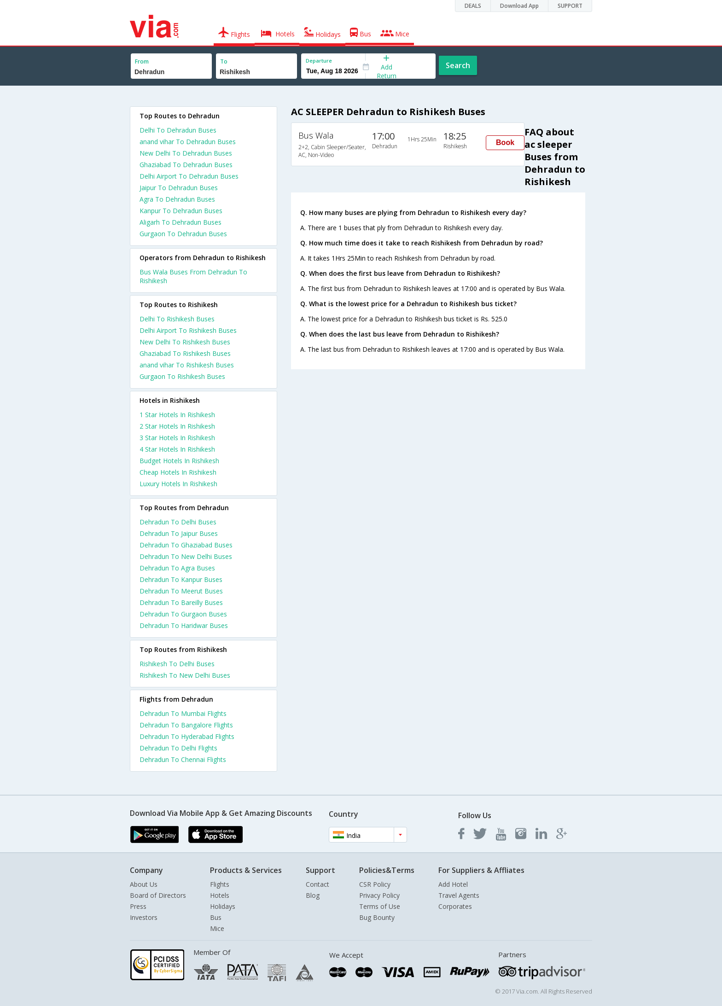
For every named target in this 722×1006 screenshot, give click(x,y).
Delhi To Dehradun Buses (178, 130)
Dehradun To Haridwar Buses (184, 625)
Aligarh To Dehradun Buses (180, 222)
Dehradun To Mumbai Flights (183, 713)
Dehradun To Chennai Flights (183, 759)
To (223, 61)
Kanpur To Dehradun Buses (181, 210)
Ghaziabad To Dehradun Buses (186, 164)
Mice (217, 928)
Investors (143, 917)
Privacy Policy (379, 895)
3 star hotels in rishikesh (177, 437)
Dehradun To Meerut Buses (181, 591)
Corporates (455, 906)
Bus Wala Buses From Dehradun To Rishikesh (193, 276)
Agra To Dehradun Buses (177, 199)
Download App (519, 6)
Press (138, 906)
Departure (319, 60)
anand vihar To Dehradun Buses (188, 141)
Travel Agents (458, 895)
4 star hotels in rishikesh (177, 449)
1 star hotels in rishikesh (177, 414)
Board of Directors (158, 895)
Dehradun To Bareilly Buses (181, 602)
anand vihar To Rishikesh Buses (187, 365)
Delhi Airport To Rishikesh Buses (188, 330)
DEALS (473, 6)
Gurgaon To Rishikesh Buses (182, 376)
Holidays (222, 906)
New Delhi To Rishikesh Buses (185, 341)
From (142, 61)
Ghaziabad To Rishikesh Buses (185, 353)
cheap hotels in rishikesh (178, 472)
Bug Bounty (377, 917)
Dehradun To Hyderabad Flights (187, 736)
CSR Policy (374, 884)
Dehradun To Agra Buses (177, 568)
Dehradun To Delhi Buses (178, 522)
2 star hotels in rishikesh (177, 426)
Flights (219, 884)
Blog (313, 895)
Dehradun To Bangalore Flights (186, 725)
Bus (215, 917)
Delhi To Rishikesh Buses (177, 318)
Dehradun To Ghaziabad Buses (186, 545)
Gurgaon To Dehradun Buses (183, 233)
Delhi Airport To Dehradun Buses (189, 176)
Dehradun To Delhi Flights (178, 748)
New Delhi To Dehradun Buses (186, 153)
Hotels (219, 895)
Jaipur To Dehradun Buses (179, 187)
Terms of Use (379, 906)
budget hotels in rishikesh (179, 460)
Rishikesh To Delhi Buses (177, 663)
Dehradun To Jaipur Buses (179, 533)
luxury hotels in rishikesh (178, 483)
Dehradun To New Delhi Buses (186, 556)
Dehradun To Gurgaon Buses (183, 614)
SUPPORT (570, 6)
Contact (317, 884)
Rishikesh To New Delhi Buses (185, 675)
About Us (143, 884)
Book (505, 142)
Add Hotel (453, 884)
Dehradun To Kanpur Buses (181, 579)
